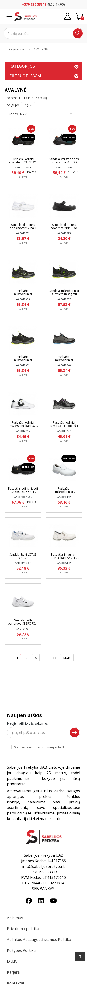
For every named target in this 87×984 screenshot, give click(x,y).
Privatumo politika (23, 929)
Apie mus (15, 918)
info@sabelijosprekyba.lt (43, 866)
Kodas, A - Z (38, 114)
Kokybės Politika (21, 950)
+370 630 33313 (34, 4)
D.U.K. (12, 961)
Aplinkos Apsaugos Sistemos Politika (39, 939)
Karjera (13, 972)
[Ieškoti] (43, 33)
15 (29, 105)
